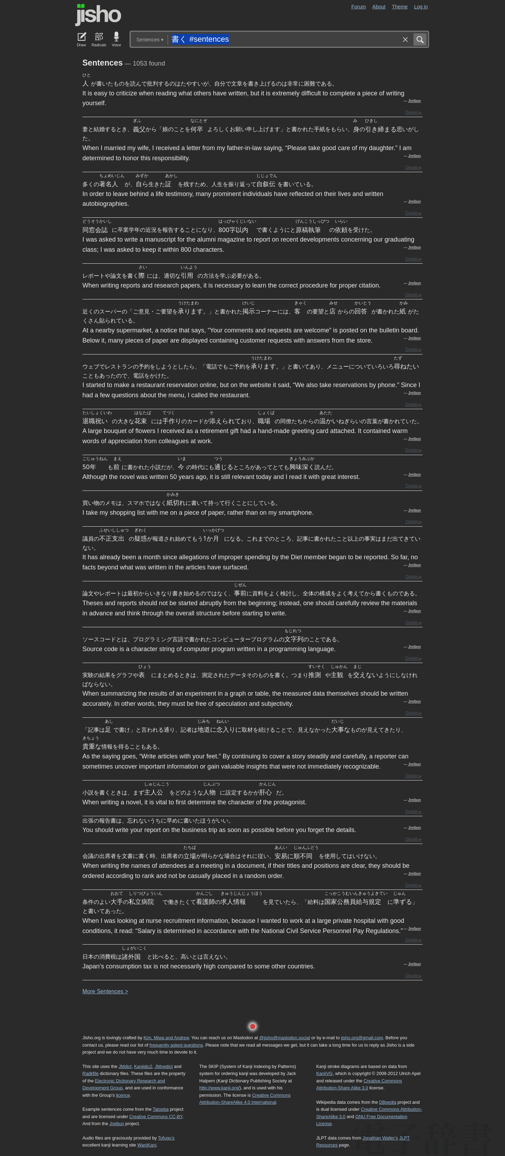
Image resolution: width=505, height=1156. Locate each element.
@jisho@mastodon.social (284, 1037)
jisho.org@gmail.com (362, 1037)
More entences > (105, 991)
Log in (421, 6)
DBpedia (387, 1102)
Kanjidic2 (143, 1066)
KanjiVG (324, 1073)
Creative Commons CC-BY (155, 1116)
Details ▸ (413, 112)
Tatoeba (161, 1109)
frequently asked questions (176, 1045)
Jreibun (414, 101)
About (379, 6)
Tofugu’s (166, 1138)
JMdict (125, 1066)
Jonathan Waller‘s (380, 1138)
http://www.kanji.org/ (219, 1087)
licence (123, 1095)
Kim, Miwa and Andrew (166, 1037)
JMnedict (164, 1066)
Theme (400, 6)
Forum (358, 6)
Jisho (98, 15)
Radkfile (90, 1073)
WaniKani (146, 1145)
